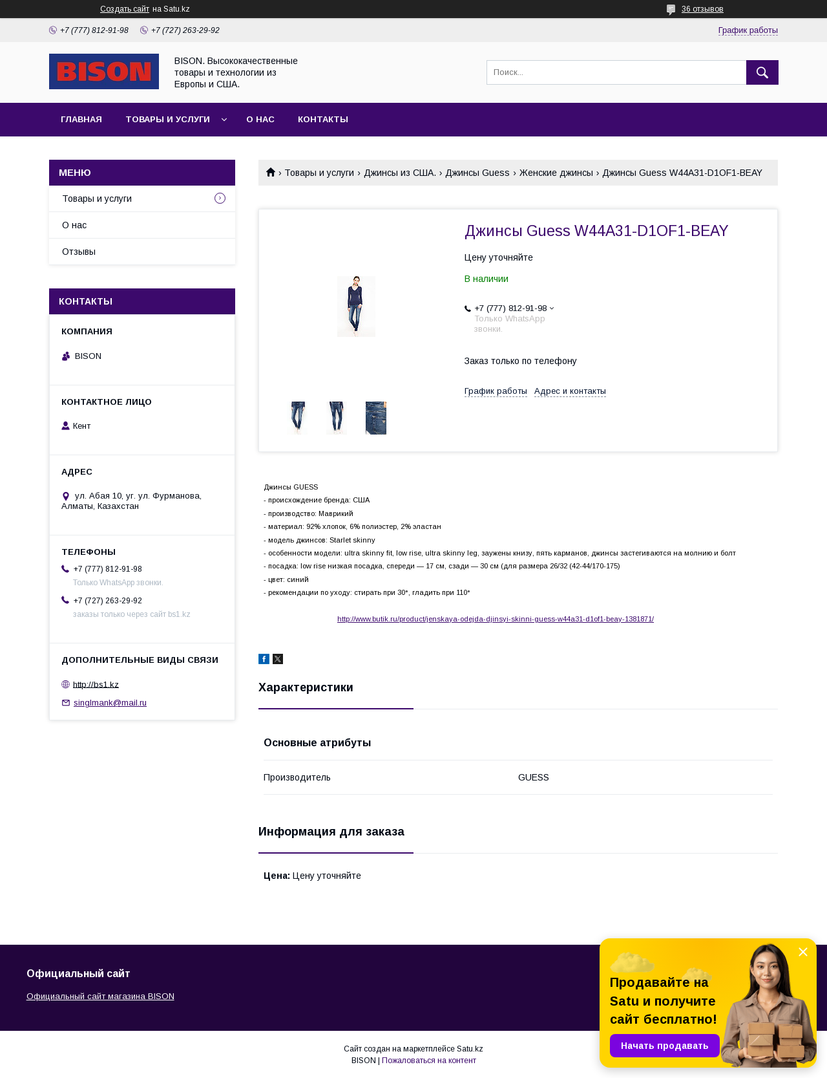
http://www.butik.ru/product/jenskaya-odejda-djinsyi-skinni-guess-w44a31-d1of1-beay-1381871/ (495, 619)
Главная (81, 119)
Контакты (323, 119)
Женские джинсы (556, 172)
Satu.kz (470, 1048)
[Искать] (762, 72)
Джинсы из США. (400, 172)
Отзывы (79, 251)
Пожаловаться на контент (429, 1060)
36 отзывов (703, 9)
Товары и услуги (167, 119)
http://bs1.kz (96, 684)
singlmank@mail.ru (110, 702)
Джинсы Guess (477, 172)
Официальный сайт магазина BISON (100, 996)
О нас (260, 119)
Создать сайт (124, 9)
